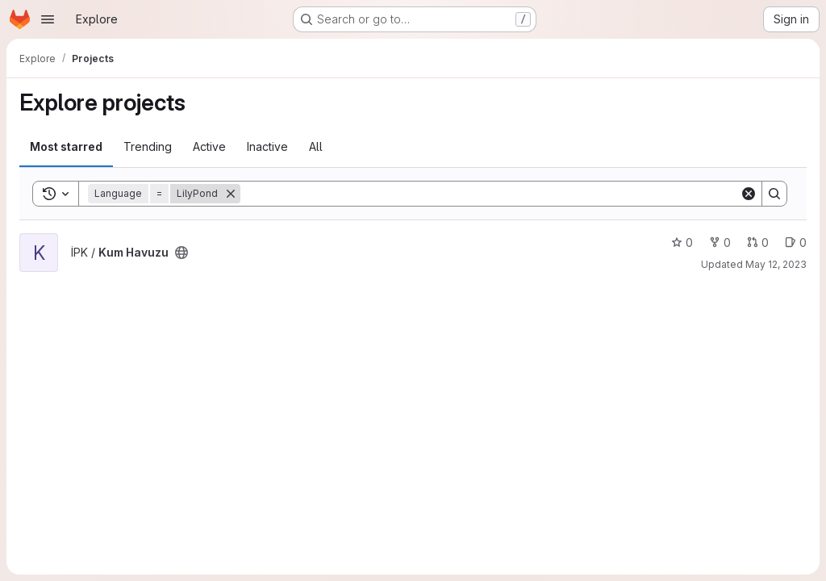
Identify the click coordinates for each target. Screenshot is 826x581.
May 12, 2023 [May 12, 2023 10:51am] (776, 264)
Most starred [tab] (66, 146)
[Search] (490, 193)
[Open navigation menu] (47, 19)
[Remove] (230, 193)
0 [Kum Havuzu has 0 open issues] (796, 242)
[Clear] (748, 193)
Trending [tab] (147, 146)
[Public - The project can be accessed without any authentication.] (181, 252)
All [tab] (316, 146)
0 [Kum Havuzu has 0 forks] (720, 242)
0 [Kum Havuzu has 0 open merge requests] (758, 242)
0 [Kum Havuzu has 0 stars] (682, 242)
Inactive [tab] (267, 146)
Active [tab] (209, 146)
